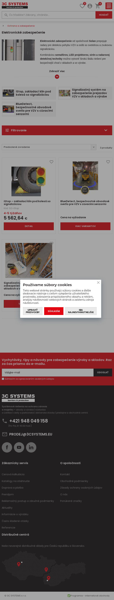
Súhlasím (54, 311)
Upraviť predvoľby (33, 311)
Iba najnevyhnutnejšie (81, 311)
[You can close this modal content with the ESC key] (57, 300)
